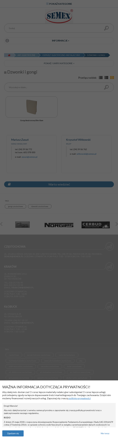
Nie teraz (105, 433)
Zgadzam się (13, 433)
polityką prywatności (80, 398)
